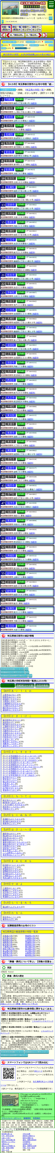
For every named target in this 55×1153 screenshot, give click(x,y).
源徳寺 (11, 204)
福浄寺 (11, 503)
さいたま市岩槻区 (21, 756)
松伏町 (12, 865)
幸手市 (10, 780)
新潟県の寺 (30, 949)
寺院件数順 (42, 685)
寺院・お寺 (5, 1150)
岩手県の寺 (7, 938)
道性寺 (11, 459)
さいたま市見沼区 (20, 775)
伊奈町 (10, 699)
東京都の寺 (30, 947)
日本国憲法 (26, 1142)
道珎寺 (11, 476)
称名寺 (11, 275)
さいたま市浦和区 (20, 758)
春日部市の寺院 (21, 48)
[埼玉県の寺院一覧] (34, 90)
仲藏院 (11, 406)
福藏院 (11, 511)
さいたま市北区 (18, 762)
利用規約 (36, 1118)
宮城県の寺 (30, 938)
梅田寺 (11, 485)
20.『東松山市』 (17, 35)
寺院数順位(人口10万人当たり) (13, 672)
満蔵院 (11, 555)
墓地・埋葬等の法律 (29, 1146)
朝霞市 (10, 697)
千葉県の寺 (7, 947)
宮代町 (12, 874)
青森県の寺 (30, 936)
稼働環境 (27, 1118)
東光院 (11, 415)
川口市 (11, 729)
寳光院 (11, 520)
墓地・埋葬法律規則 (29, 1140)
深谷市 (10, 849)
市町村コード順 (25, 685)
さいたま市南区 (19, 773)
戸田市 (9, 809)
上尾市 (10, 695)
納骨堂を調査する (29, 1136)
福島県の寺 (7, 942)
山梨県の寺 (30, 953)
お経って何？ (6, 1138)
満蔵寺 (11, 564)
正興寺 (11, 353)
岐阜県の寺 (30, 955)
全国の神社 (31, 42)
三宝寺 (11, 239)
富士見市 (11, 851)
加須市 (9, 722)
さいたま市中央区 (22, 767)
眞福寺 (11, 327)
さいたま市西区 (18, 769)
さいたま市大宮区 (21, 760)
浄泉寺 (11, 301)
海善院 (9, 143)
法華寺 (11, 538)
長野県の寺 (7, 955)
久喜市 (9, 739)
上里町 (12, 727)
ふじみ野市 (13, 853)
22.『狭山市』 (32, 35)
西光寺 (11, 380)
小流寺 (11, 266)
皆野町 (11, 872)
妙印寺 (11, 573)
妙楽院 (11, 582)
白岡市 (11, 786)
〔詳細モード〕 (8, 90)
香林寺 (11, 222)
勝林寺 (11, 257)
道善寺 (11, 468)
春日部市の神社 (17, 45)
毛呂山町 (13, 878)
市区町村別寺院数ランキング (12, 668)
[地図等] (33, 103)
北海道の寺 (7, 936)
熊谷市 (11, 742)
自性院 (11, 248)
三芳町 (11, 876)
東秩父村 (15, 842)
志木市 (9, 784)
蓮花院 (11, 625)
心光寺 (11, 310)
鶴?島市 (12, 803)
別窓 (26, 668)
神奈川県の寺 (8, 949)
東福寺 (11, 441)
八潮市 (10, 888)
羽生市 (11, 838)
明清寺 (11, 617)
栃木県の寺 (7, 945)
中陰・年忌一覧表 (29, 1148)
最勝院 (11, 231)
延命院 (9, 117)
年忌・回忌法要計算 (8, 1140)
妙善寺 (11, 599)
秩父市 (10, 800)
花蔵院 (9, 134)
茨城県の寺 (30, 942)
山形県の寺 (30, 940)
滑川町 (12, 821)
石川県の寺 (30, 951)
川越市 (11, 731)
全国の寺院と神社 (9, 42)
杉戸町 (11, 788)
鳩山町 (12, 836)
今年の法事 (26, 1134)
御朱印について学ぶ (8, 1142)
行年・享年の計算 (8, 1136)
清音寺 (11, 362)
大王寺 (11, 397)
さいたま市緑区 (19, 771)
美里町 (11, 870)
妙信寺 (11, 590)
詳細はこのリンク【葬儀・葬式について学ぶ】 (19, 1004)
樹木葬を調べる (7, 1134)
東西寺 (11, 432)
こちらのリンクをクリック (42, 1021)
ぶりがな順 (8, 685)
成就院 (11, 345)
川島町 (12, 733)
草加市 (10, 790)
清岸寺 (11, 371)
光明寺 (11, 213)
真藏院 (11, 318)
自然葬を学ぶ (27, 1144)
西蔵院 (11, 389)
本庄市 (12, 855)
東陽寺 (11, 450)
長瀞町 (12, 819)
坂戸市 (10, 777)
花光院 (9, 125)
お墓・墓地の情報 (8, 1148)
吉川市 (11, 892)
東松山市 (15, 844)
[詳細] (19, 99)
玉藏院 (11, 187)
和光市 (10, 917)
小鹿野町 (12, 704)
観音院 (11, 178)
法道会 (11, 546)
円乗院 (9, 99)
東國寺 (11, 424)
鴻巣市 (11, 744)
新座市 (10, 823)
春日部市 (12, 720)
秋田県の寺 (7, 940)
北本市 (11, 735)
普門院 (11, 494)
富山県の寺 (7, 951)
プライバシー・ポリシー (12, 1118)
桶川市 (11, 708)
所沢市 (12, 807)
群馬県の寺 (30, 945)
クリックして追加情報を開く (16, 1129)
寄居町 (11, 897)
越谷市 (11, 746)
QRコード (38, 1071)
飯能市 (11, 840)
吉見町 (11, 895)
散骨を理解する (28, 1138)
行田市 (11, 737)
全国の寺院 (34, 45)
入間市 (10, 701)
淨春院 (11, 292)
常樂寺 (11, 283)
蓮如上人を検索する (8, 1146)
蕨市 (9, 919)
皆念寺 (9, 152)
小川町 (11, 706)
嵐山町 (12, 907)
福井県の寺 (7, 953)
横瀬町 (11, 890)
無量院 (11, 608)
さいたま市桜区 (19, 765)
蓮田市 (10, 834)
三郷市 (10, 867)
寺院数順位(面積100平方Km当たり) (14, 675)
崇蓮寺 (11, 336)
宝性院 (11, 529)
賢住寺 (11, 196)
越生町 (11, 710)
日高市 (10, 846)
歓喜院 (9, 160)
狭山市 (10, 782)
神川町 (12, 724)
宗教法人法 (5, 1144)
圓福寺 (9, 108)
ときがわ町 (14, 805)
